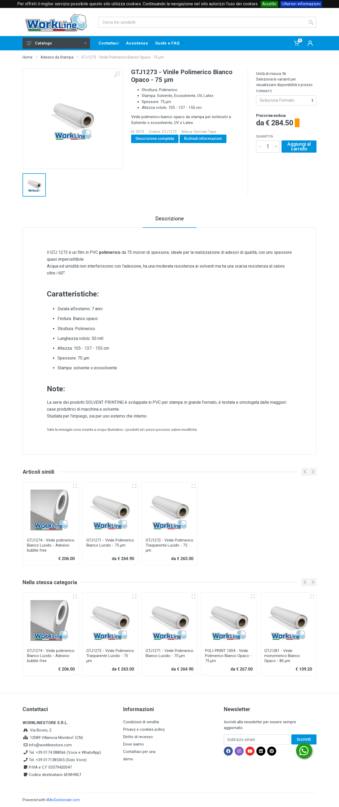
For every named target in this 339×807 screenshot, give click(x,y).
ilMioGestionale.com (63, 800)
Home (28, 57)
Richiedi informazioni (203, 138)
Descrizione (169, 218)
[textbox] (286, 100)
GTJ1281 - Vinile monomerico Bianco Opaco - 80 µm (282, 655)
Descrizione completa (155, 138)
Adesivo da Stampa (57, 57)
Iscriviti (304, 739)
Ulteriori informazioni (301, 3)
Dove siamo (133, 744)
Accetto (269, 3)
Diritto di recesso (138, 736)
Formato (264, 91)
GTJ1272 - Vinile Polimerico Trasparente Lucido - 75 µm (169, 545)
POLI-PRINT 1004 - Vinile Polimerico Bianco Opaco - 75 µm (228, 655)
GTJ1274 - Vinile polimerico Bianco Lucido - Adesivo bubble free (50, 545)
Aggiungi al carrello (299, 146)
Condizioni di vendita (141, 722)
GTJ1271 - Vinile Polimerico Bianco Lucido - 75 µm (110, 543)
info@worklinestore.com (50, 745)
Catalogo (57, 43)
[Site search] (201, 22)
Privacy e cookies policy (144, 729)
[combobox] (286, 100)
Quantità (264, 136)
